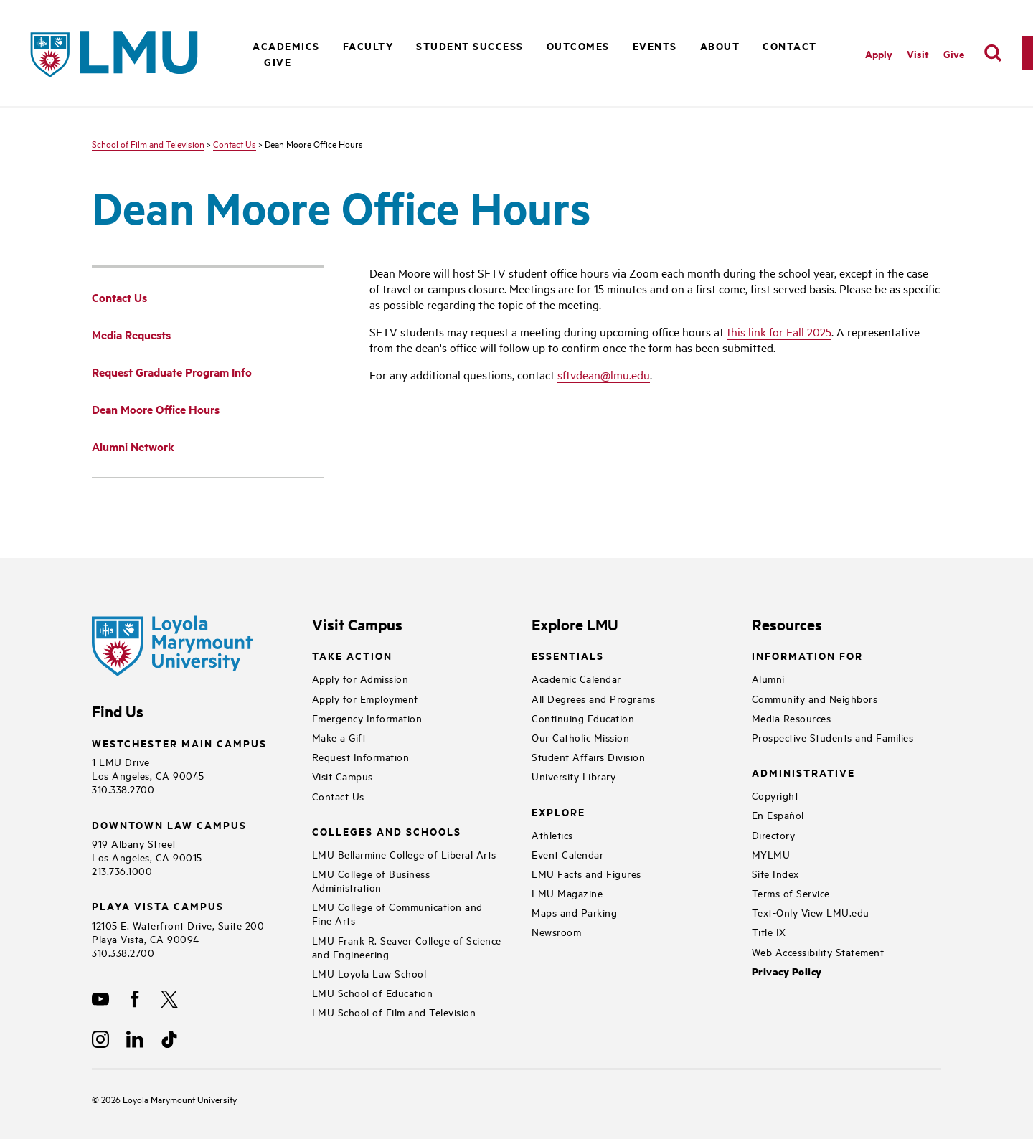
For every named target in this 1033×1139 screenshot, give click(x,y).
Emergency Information (367, 717)
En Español (778, 814)
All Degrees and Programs (593, 698)
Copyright (775, 795)
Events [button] (655, 45)
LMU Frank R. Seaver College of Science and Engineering (406, 946)
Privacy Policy (787, 971)
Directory (774, 834)
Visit (918, 53)
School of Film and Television (148, 143)
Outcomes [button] (578, 45)
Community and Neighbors (815, 698)
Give (277, 61)
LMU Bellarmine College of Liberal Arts (404, 854)
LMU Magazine (567, 892)
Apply (878, 53)
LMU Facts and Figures (586, 873)
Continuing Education (583, 717)
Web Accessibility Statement (818, 951)
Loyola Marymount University (169, 1098)
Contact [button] (790, 45)
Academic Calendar (576, 678)
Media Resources (791, 717)
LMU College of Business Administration (371, 880)
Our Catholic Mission (580, 737)
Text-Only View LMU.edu (810, 912)
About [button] (720, 45)
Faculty (368, 45)
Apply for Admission (360, 678)
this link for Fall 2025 (779, 331)
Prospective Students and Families (833, 737)
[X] (169, 999)
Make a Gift (339, 737)
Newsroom (556, 931)
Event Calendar (567, 854)
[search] (993, 53)
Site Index (775, 873)
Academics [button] (286, 45)
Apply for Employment (365, 698)
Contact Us (234, 143)
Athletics (552, 834)
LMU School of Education (372, 992)
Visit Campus (342, 776)
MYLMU (771, 854)
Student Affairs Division (588, 756)
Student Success (470, 45)
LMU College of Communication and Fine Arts (397, 913)
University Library (573, 776)
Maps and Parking (574, 912)
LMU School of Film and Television (394, 1012)
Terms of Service (791, 892)
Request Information (361, 756)
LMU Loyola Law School (369, 973)
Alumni (768, 678)
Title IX (769, 931)
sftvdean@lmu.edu (603, 374)
